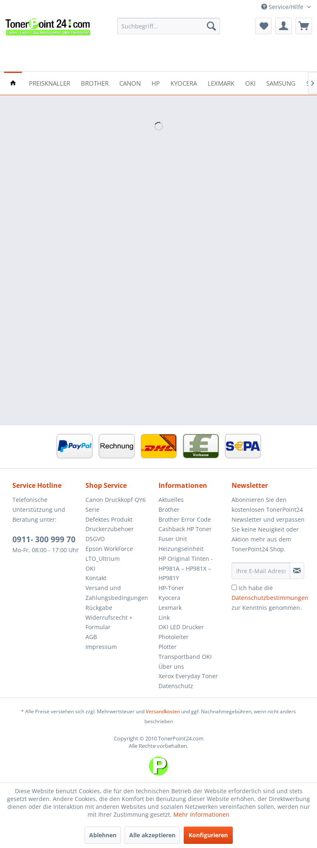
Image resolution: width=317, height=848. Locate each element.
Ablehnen (102, 835)
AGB (91, 637)
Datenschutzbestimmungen (270, 598)
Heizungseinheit (180, 549)
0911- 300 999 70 (44, 539)
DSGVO (95, 539)
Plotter (167, 647)
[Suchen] (211, 26)
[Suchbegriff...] (168, 26)
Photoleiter (173, 637)
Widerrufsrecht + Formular (108, 622)
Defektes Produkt (108, 519)
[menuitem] (168, 26)
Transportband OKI (185, 657)
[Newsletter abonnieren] (297, 570)
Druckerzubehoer (109, 529)
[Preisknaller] (50, 83)
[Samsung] (281, 83)
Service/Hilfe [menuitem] (283, 7)
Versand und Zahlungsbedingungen (116, 593)
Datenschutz (175, 686)
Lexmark (170, 607)
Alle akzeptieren (152, 835)
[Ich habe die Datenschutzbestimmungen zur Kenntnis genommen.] (234, 587)
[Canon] (130, 83)
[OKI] (250, 83)
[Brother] (95, 83)
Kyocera (169, 598)
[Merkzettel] (263, 26)
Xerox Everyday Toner (188, 676)
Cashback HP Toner (185, 529)
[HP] (155, 83)
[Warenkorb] (304, 26)
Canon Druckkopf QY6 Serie (115, 504)
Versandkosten (163, 711)
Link (164, 617)
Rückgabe (98, 607)
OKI (90, 568)
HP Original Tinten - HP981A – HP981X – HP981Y (185, 568)
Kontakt (95, 578)
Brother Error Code (184, 519)
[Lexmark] (221, 83)
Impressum (101, 647)
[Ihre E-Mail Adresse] (261, 570)
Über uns (171, 666)
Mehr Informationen (201, 814)
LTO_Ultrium (102, 558)
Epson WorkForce (109, 549)
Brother (169, 509)
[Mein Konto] (283, 26)
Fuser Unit (172, 539)
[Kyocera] (183, 83)
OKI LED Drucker (181, 627)
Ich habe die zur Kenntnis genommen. (270, 597)
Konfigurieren (208, 835)
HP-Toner (171, 588)
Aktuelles (171, 500)
